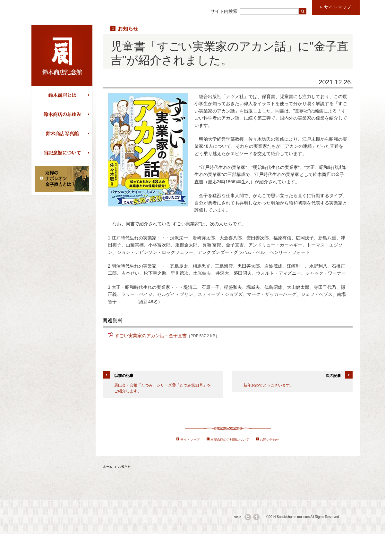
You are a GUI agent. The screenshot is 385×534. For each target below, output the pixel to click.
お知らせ (128, 28)
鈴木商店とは (63, 95)
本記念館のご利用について (229, 439)
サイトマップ (190, 439)
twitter (247, 517)
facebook (256, 517)
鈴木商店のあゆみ (63, 114)
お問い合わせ (269, 439)
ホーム (108, 466)
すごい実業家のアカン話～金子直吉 (167, 335)
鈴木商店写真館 (63, 134)
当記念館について (63, 153)
